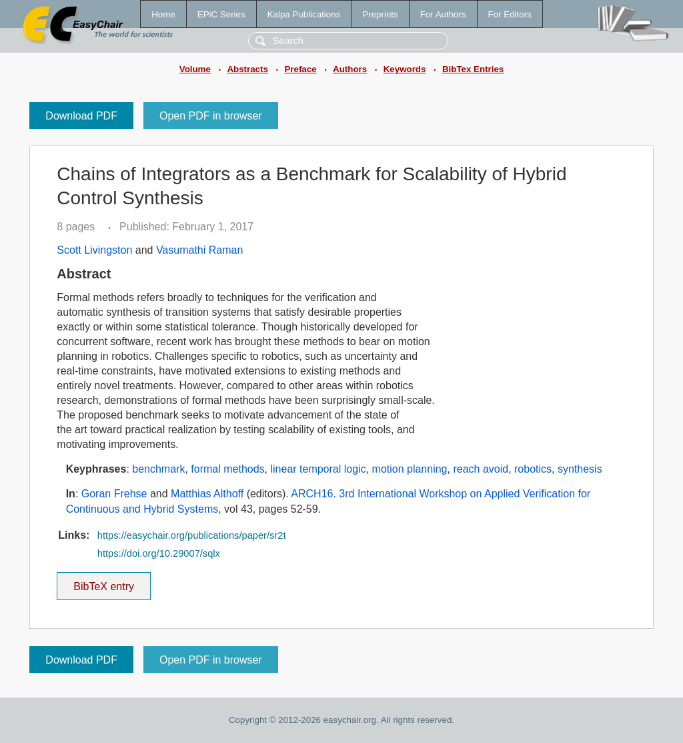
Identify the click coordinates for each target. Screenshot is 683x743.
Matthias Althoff (207, 493)
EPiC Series (221, 14)
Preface (300, 69)
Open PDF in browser (210, 115)
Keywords (405, 69)
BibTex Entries (473, 69)
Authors (350, 69)
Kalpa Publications (304, 14)
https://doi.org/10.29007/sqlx (158, 553)
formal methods (227, 469)
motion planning (410, 469)
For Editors (510, 14)
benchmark (158, 469)
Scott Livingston (94, 250)
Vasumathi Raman (199, 250)
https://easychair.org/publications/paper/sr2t (191, 535)
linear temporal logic (318, 469)
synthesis (580, 469)
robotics (533, 469)
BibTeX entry (104, 582)
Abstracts (247, 69)
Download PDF (81, 115)
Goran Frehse (114, 493)
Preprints (380, 14)
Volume (195, 69)
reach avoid (480, 469)
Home (163, 14)
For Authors (443, 14)
